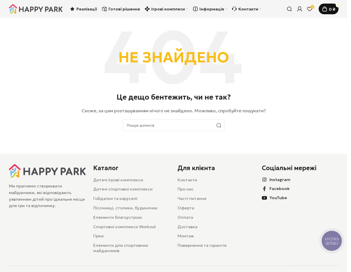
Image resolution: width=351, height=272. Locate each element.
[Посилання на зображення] (47, 170)
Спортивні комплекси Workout (124, 226)
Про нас (186, 189)
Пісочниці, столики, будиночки (125, 207)
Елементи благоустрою (117, 217)
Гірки (98, 235)
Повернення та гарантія (202, 245)
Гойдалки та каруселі (115, 198)
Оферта (186, 207)
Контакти (187, 179)
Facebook (279, 188)
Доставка (187, 226)
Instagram (279, 179)
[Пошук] (289, 9)
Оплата (185, 217)
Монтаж (186, 235)
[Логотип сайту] (35, 8)
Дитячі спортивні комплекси (123, 189)
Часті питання (192, 198)
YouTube (278, 197)
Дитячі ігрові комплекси (118, 179)
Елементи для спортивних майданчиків (120, 248)
